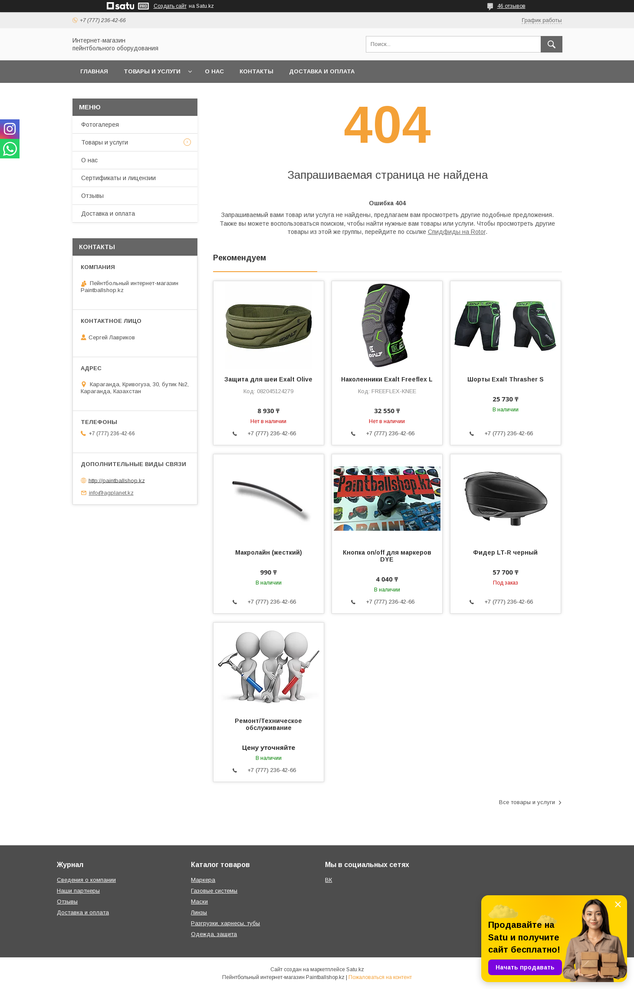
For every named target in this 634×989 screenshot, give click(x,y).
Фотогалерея (100, 124)
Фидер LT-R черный (505, 552)
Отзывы (92, 195)
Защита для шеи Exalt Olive (268, 379)
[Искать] (551, 44)
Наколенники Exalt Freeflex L (387, 379)
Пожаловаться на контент (380, 977)
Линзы (199, 912)
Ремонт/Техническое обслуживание (268, 724)
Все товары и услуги (527, 802)
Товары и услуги (152, 71)
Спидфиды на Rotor (457, 231)
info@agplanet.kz (111, 493)
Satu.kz (355, 969)
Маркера (203, 880)
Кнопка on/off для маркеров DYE (387, 556)
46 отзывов (511, 6)
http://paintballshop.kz (117, 480)
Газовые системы (214, 890)
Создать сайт (170, 6)
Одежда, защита (214, 934)
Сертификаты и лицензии (118, 177)
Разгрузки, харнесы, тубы (225, 923)
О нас (214, 71)
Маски (199, 901)
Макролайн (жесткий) (268, 552)
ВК (328, 880)
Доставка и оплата (322, 71)
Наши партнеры (78, 890)
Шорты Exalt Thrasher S (505, 379)
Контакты (256, 71)
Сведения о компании (86, 880)
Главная (94, 71)
